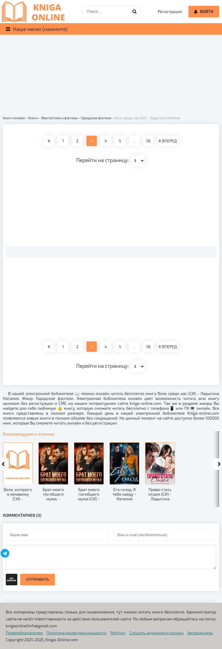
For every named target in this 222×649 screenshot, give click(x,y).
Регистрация (170, 11)
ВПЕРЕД (168, 140)
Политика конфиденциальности (77, 632)
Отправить (37, 579)
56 (148, 140)
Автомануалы (200, 632)
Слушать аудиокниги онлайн (157, 632)
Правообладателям (24, 632)
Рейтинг (118, 632)
